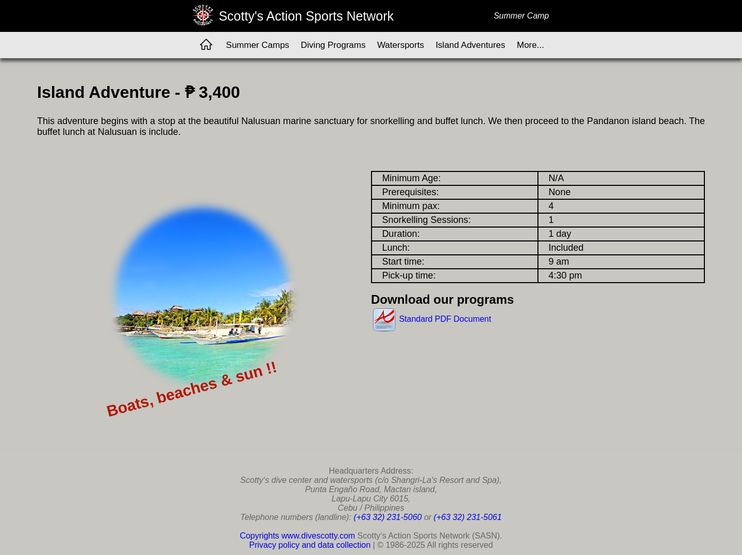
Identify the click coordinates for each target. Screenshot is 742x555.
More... (530, 45)
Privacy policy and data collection (309, 545)
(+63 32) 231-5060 (387, 517)
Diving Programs (333, 45)
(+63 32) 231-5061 (468, 517)
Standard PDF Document (431, 319)
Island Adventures (470, 45)
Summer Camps (258, 45)
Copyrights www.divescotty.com (297, 535)
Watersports (400, 45)
